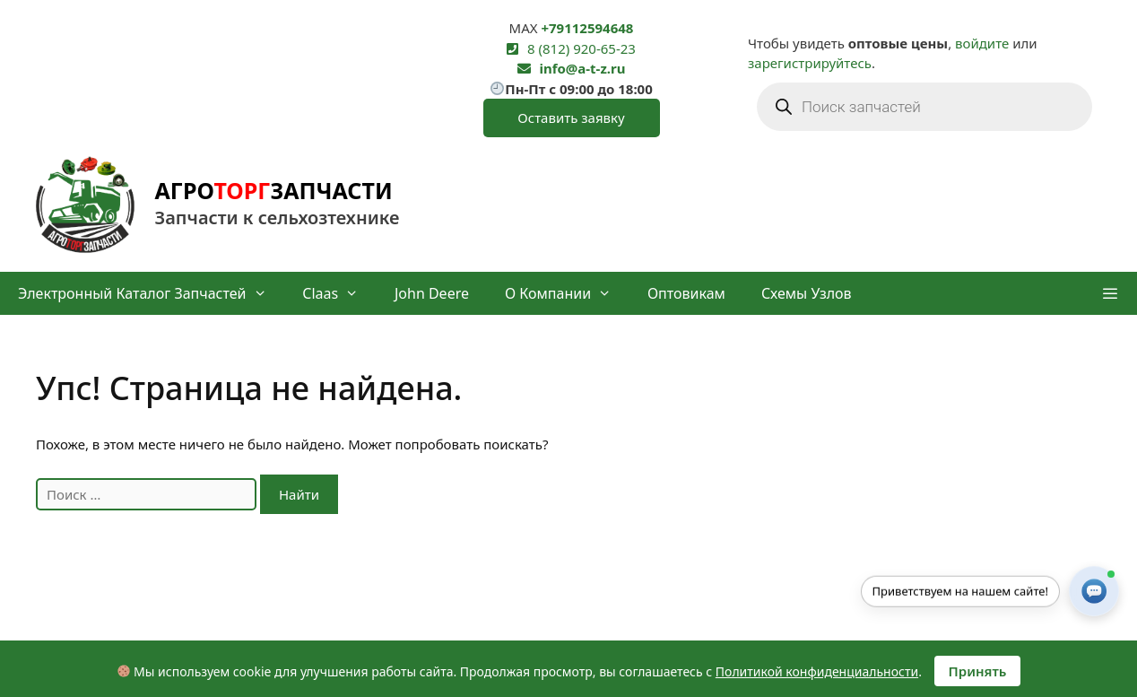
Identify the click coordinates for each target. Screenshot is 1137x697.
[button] (1109, 293)
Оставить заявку (570, 117)
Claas (339, 293)
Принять (978, 671)
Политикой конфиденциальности (817, 671)
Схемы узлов (806, 293)
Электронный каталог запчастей (151, 293)
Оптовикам (686, 293)
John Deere (432, 293)
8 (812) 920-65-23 (581, 48)
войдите (982, 43)
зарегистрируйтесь (810, 63)
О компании (567, 293)
